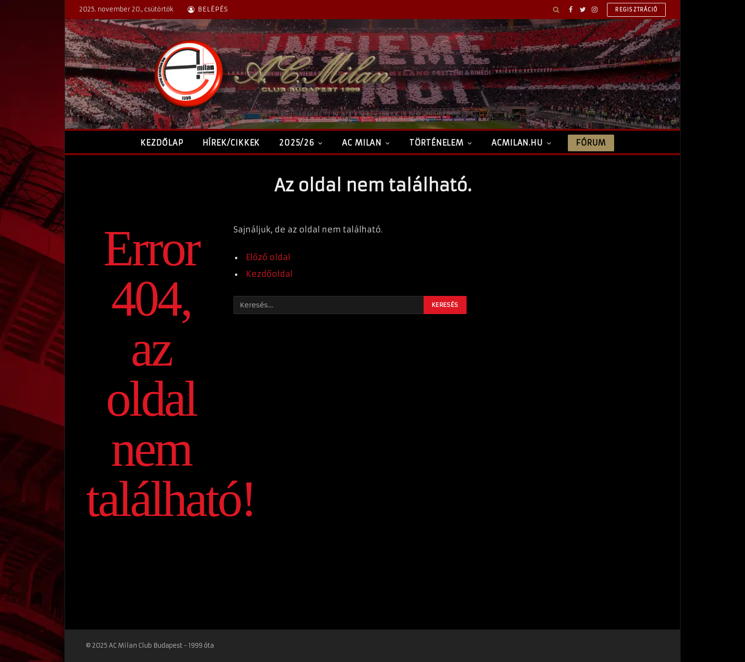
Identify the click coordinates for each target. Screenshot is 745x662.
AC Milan (362, 142)
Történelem (436, 142)
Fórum (591, 142)
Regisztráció (636, 9)
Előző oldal (268, 257)
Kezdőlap (161, 142)
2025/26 (296, 142)
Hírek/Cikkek (231, 142)
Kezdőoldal (269, 274)
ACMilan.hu (517, 142)
